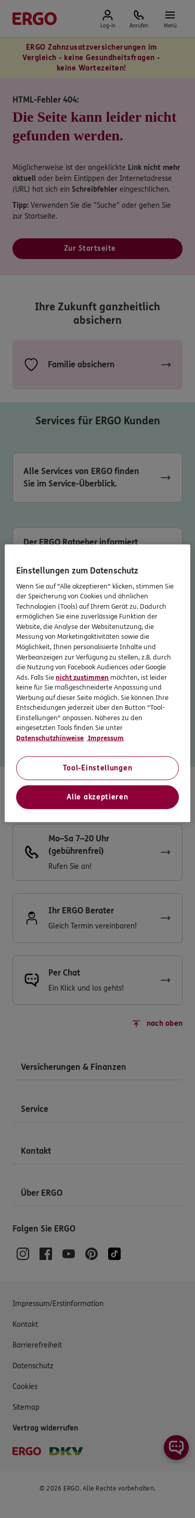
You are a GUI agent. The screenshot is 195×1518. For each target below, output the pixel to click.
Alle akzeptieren (97, 797)
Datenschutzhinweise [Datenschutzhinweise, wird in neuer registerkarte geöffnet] (50, 738)
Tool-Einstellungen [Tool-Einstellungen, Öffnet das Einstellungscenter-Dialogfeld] (98, 768)
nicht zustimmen (82, 677)
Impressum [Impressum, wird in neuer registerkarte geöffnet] (105, 738)
